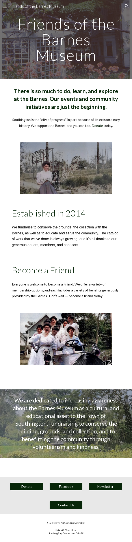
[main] (66, 39)
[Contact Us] (66, 505)
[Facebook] (66, 486)
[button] (5, 6)
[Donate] (26, 486)
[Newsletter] (105, 486)
